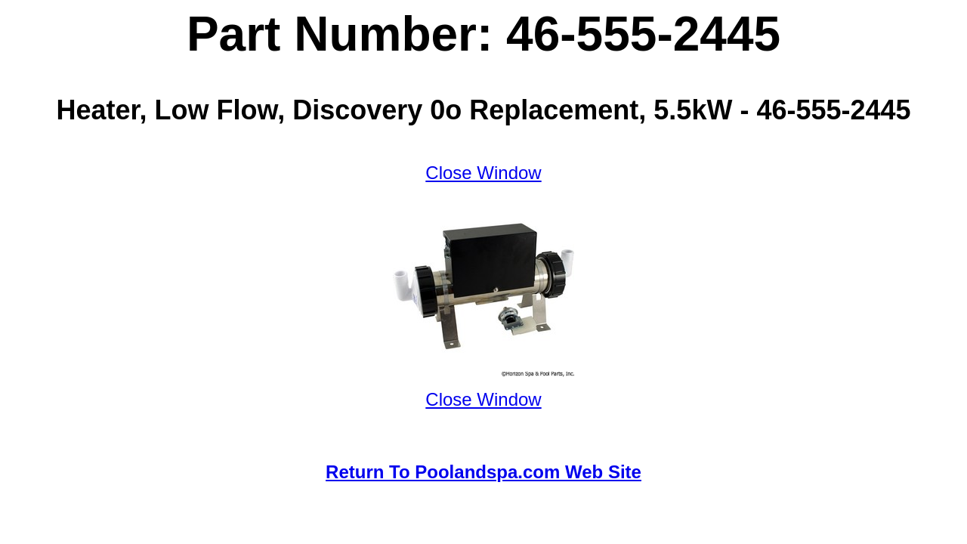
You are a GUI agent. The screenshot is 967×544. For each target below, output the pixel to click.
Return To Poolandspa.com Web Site (483, 472)
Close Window (483, 172)
